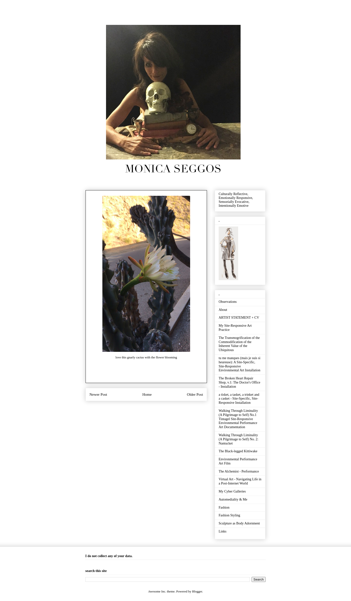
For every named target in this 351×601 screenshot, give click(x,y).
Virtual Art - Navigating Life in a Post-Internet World (240, 481)
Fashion (224, 507)
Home (147, 394)
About (223, 310)
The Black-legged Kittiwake (238, 451)
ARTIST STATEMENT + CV (239, 317)
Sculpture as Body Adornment (239, 523)
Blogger (197, 591)
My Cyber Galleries (232, 491)
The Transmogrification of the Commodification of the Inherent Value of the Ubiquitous (239, 344)
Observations (228, 302)
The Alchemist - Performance (239, 471)
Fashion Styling (229, 515)
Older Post (195, 394)
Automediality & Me (233, 499)
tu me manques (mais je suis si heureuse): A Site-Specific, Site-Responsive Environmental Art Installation (239, 364)
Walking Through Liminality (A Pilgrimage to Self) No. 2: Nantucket (238, 439)
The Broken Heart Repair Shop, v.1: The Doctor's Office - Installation (239, 382)
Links (222, 531)
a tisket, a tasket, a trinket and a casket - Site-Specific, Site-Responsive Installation (239, 399)
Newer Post (98, 394)
